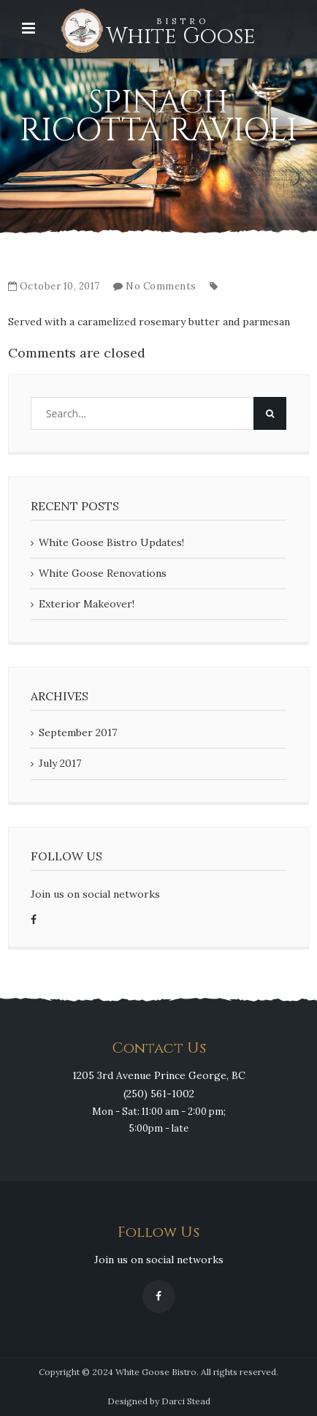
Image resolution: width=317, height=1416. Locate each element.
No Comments (161, 286)
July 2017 (60, 763)
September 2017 (78, 732)
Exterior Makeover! (86, 603)
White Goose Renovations (103, 573)
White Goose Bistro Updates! (111, 542)
